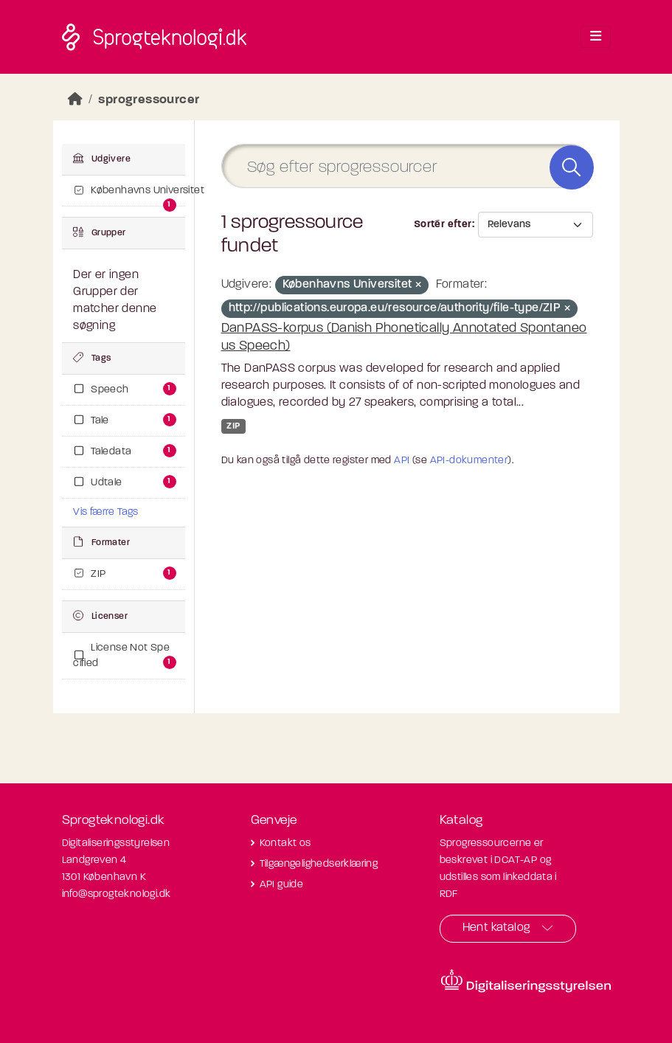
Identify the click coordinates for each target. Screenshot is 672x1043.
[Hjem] (75, 100)
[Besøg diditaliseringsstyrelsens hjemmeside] (526, 981)
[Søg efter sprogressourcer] (407, 166)
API (401, 460)
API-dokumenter (469, 460)
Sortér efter (443, 224)
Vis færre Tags (106, 512)
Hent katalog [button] (496, 928)
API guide (282, 884)
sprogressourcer (148, 100)
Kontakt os (285, 843)
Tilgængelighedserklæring (319, 864)
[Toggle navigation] (596, 37)
